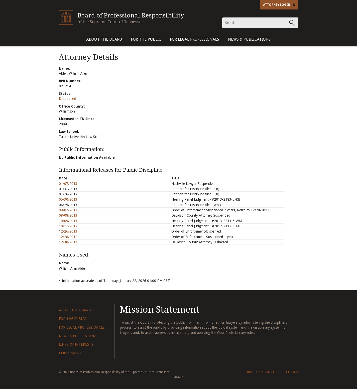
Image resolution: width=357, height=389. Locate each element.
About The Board (104, 39)
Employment (70, 353)
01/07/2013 (68, 184)
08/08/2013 (68, 215)
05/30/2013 (68, 199)
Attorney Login (279, 4)
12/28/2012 (68, 237)
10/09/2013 (68, 221)
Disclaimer (289, 372)
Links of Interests (76, 344)
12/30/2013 (68, 242)
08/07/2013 (68, 210)
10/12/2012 (68, 226)
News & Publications (249, 39)
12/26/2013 (68, 231)
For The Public (146, 39)
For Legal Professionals (194, 39)
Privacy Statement (259, 372)
